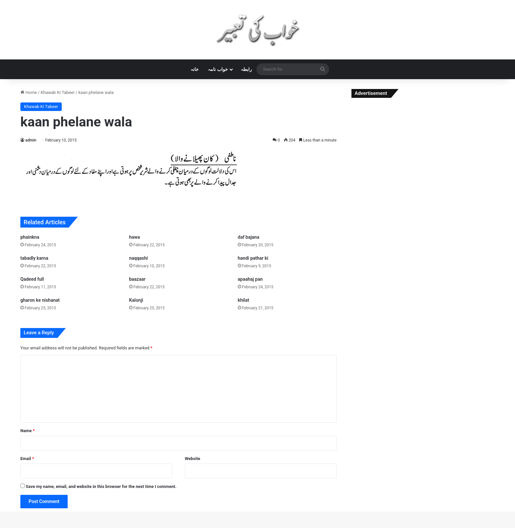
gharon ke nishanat (40, 300)
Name (27, 430)
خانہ (194, 69)
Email (27, 458)
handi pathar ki (253, 258)
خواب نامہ (218, 69)
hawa (134, 237)
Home (28, 92)
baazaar (137, 279)
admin (30, 140)
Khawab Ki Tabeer (58, 92)
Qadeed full (32, 279)
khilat (243, 300)
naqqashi (138, 258)
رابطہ (246, 69)
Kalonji (136, 300)
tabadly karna (34, 258)
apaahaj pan (250, 279)
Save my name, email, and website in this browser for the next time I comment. (101, 486)
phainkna (29, 237)
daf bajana (248, 237)
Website (192, 458)
